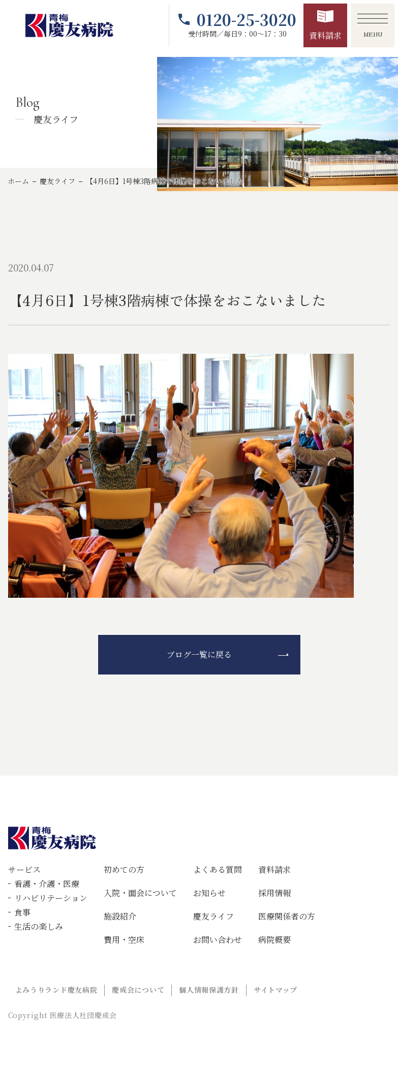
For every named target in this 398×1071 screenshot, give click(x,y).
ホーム (18, 181)
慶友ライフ (57, 181)
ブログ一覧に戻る (199, 654)
